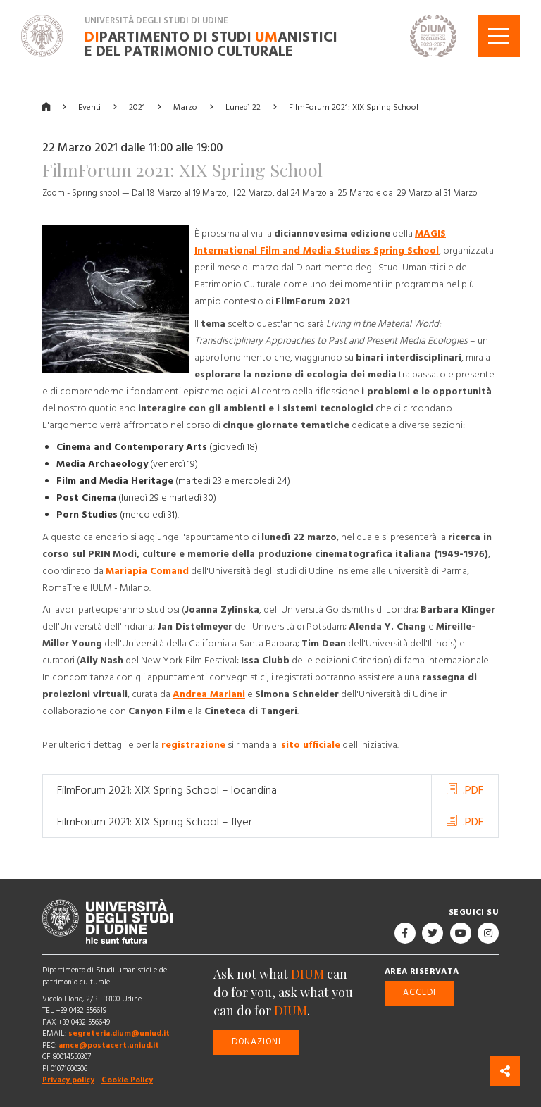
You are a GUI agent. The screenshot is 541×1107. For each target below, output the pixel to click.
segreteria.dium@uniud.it (119, 1033)
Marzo (185, 107)
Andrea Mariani (209, 694)
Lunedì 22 (243, 107)
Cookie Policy (127, 1080)
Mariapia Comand (147, 571)
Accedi (419, 993)
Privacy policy (68, 1080)
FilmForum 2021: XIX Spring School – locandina (167, 790)
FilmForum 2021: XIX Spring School (353, 107)
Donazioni (256, 1042)
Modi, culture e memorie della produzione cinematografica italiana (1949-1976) (300, 554)
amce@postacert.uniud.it (108, 1045)
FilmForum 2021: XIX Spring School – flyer (154, 822)
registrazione (193, 745)
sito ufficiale (310, 745)
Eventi (89, 107)
